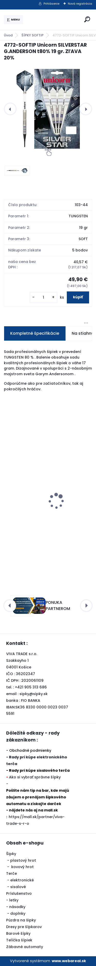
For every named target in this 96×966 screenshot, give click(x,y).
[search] (87, 19)
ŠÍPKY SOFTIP (33, 35)
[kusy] (43, 297)
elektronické (22, 880)
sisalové (18, 886)
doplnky (17, 913)
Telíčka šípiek (19, 940)
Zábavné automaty (24, 946)
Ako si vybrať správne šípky (35, 777)
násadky (17, 906)
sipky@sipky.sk (33, 693)
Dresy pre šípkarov (24, 926)
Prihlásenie (51, 4)
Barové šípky (18, 933)
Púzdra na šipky (21, 920)
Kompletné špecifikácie (34, 333)
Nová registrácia (80, 4)
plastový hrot (23, 860)
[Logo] (52, 19)
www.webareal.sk (69, 960)
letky (13, 900)
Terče (11, 873)
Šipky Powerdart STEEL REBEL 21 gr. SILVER (47, 518)
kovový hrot (22, 866)
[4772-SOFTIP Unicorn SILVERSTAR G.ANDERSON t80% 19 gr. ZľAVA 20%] (48, 109)
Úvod (8, 35)
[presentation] (10, 109)
